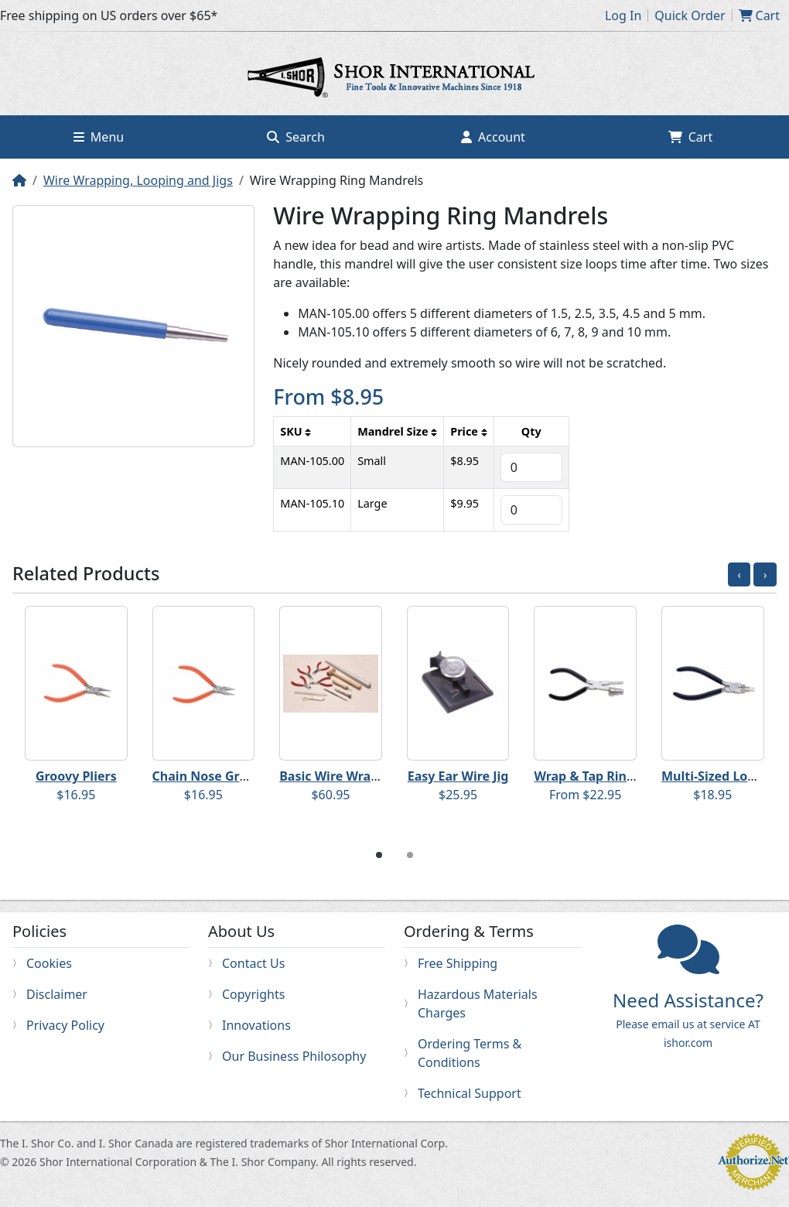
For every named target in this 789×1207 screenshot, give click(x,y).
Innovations (256, 1025)
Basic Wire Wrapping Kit (352, 776)
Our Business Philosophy (294, 1056)
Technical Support (469, 1093)
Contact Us (253, 963)
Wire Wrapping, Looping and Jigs (138, 180)
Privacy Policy (65, 1025)
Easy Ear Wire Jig (458, 776)
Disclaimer (56, 994)
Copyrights (253, 994)
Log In (623, 15)
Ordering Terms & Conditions (469, 1053)
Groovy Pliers (76, 776)
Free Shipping (457, 963)
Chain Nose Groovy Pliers (230, 776)
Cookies (49, 963)
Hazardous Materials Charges (478, 1003)
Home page (394, 79)
